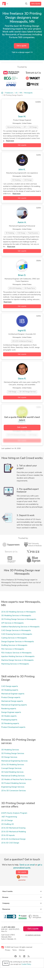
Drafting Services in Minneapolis (14, 645)
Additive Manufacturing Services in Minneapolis (20, 627)
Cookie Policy (26, 964)
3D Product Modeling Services (13, 783)
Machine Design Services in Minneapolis (17, 660)
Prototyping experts (9, 720)
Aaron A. (22, 222)
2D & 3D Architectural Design (13, 839)
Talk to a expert (22, 52)
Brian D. (22, 275)
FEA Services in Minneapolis (12, 649)
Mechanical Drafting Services (13, 776)
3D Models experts (9, 716)
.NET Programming (9, 817)
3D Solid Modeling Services (12, 772)
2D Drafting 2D (7, 824)
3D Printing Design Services (12, 753)
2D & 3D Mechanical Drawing (13, 828)
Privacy (7, 950)
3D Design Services (9, 757)
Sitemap (22, 950)
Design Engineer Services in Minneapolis (17, 642)
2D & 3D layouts (8, 835)
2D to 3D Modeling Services (12, 765)
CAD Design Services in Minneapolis (16, 630)
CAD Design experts (9, 686)
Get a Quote (35, 4)
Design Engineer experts (11, 712)
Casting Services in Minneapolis (14, 638)
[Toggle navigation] (5, 3)
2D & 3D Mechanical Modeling (13, 832)
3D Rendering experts (10, 723)
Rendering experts (8, 709)
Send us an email (27, 865)
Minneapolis (28, 93)
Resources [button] (22, 909)
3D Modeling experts (9, 690)
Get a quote (21, 46)
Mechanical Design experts (12, 701)
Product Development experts (13, 727)
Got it (6, 963)
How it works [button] (22, 891)
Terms (14, 950)
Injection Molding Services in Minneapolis (18, 656)
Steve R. (22, 379)
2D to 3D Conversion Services (13, 791)
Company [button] (22, 903)
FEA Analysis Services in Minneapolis (16, 653)
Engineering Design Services (12, 787)
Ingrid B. (22, 331)
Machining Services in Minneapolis (15, 664)
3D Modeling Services (10, 750)
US (16, 93)
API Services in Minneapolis (12, 623)
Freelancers (9, 93)
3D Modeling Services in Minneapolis (16, 616)
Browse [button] (22, 897)
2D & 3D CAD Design (10, 843)
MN (21, 93)
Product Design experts (10, 697)
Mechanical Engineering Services (14, 761)
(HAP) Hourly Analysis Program (14, 813)
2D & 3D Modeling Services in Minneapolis (18, 612)
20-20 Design (7, 820)
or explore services (33, 935)
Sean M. (22, 117)
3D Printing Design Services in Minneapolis (18, 619)
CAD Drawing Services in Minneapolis (16, 634)
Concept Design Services (11, 768)
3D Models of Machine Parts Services (16, 779)
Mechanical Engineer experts (12, 694)
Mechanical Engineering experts (14, 705)
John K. (22, 170)
